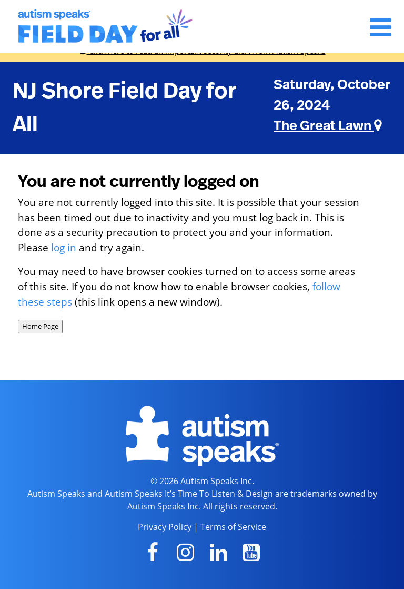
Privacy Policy (164, 527)
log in (63, 247)
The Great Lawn (328, 126)
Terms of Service (233, 527)
